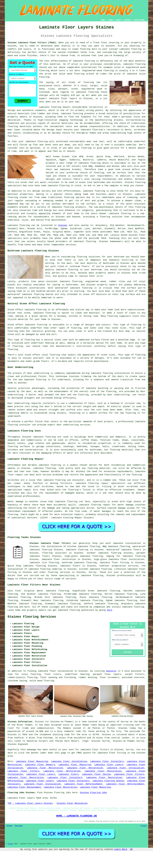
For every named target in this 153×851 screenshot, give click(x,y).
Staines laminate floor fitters (50, 543)
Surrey (92, 572)
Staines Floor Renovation (72, 803)
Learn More (120, 849)
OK (131, 849)
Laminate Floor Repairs (40, 764)
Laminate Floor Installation (69, 761)
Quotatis (111, 671)
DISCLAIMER (139, 20)
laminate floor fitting (114, 562)
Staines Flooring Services (32, 617)
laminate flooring (84, 61)
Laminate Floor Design (96, 774)
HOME (103, 20)
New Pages (19, 826)
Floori (10, 844)
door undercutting (38, 373)
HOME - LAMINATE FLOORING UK (76, 815)
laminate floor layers (63, 98)
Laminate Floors (69, 774)
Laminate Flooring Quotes (108, 781)
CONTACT (127, 20)
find (17, 591)
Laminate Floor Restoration (45, 768)
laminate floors (70, 566)
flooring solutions (54, 553)
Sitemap (9, 826)
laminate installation (127, 543)
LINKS (110, 20)
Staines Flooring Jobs (93, 792)
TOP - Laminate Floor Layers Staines (30, 803)
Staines (62, 225)
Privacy (144, 826)
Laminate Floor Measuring (32, 761)
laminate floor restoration (59, 559)
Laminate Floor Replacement (24, 787)
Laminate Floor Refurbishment (83, 784)
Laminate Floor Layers (108, 764)
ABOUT (118, 20)
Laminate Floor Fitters (23, 771)
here (109, 610)
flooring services (59, 572)
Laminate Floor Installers (107, 761)
